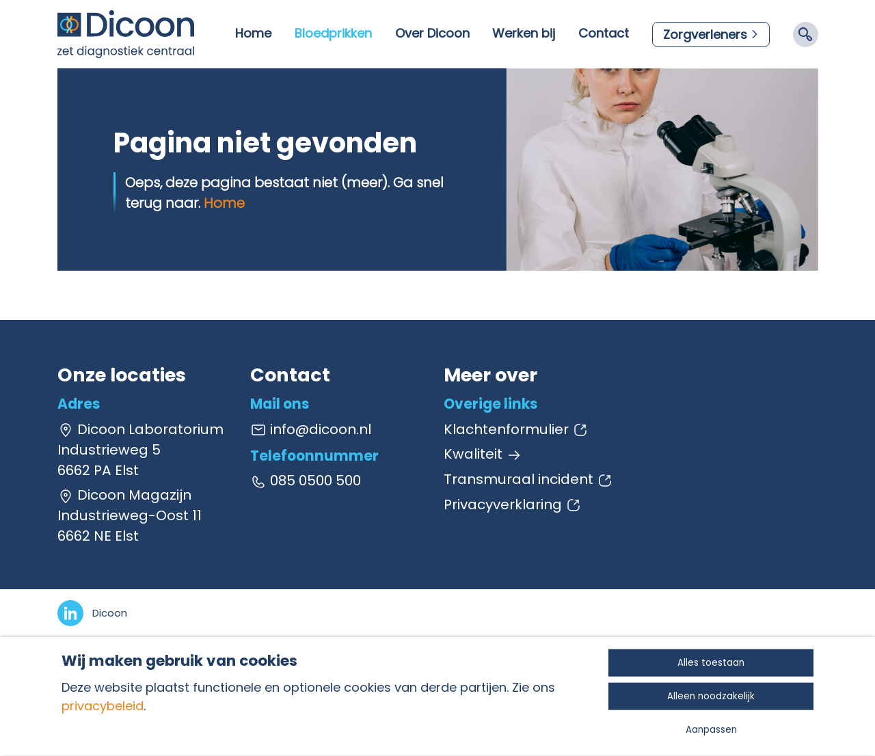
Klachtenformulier (516, 429)
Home (253, 33)
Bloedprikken (333, 33)
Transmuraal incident (528, 479)
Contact (603, 33)
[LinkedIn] (92, 613)
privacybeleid (103, 705)
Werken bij (523, 33)
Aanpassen (711, 729)
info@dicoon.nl (310, 429)
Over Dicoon (432, 33)
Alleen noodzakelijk (711, 696)
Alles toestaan (710, 662)
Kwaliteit (483, 453)
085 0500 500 (305, 480)
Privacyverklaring (513, 504)
